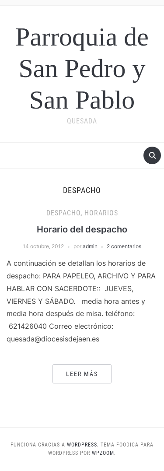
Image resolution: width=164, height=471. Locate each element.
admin (90, 246)
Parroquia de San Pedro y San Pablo (82, 68)
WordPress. (83, 445)
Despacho (63, 213)
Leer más (82, 373)
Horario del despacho (82, 229)
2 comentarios (124, 246)
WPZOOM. (104, 453)
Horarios (101, 213)
